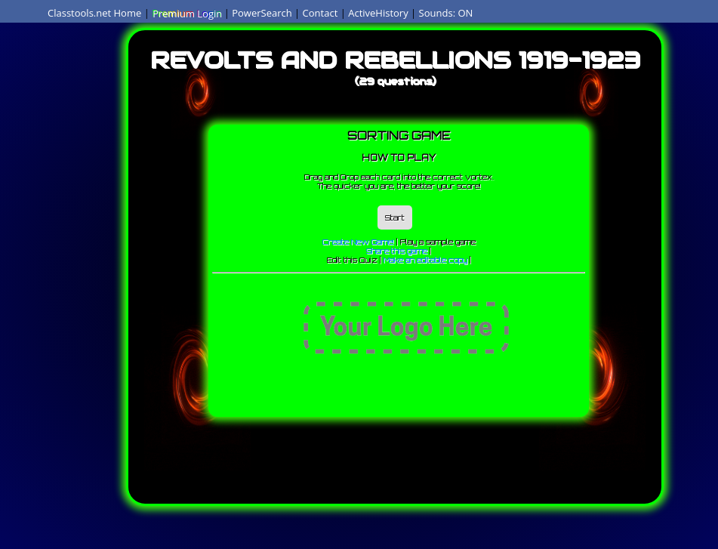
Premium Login (186, 13)
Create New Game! (358, 241)
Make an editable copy (425, 259)
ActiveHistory (378, 13)
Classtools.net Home (94, 13)
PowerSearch (262, 13)
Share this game (396, 250)
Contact (320, 13)
